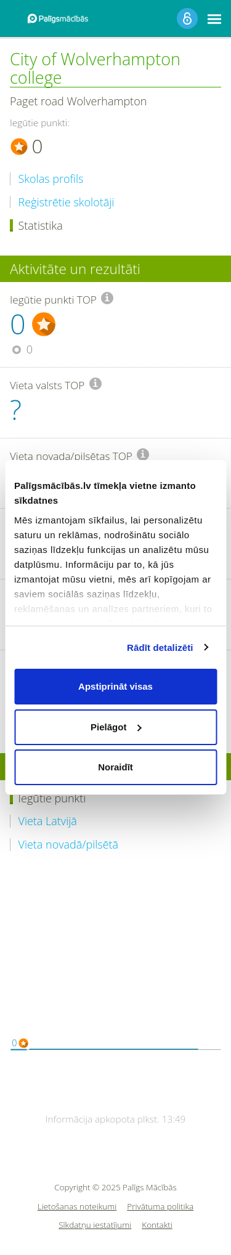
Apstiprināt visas (115, 686)
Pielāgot (116, 727)
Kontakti (157, 1225)
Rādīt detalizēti (160, 647)
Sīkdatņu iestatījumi (95, 1225)
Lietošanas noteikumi (77, 1206)
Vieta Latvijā (47, 821)
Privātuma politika (160, 1206)
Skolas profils (51, 179)
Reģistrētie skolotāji (66, 202)
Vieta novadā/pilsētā (68, 844)
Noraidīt (115, 767)
